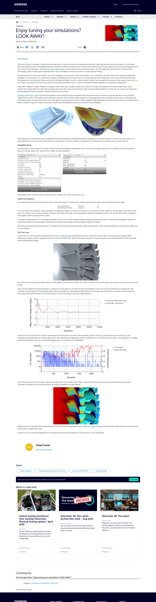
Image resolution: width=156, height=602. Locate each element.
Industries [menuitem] (44, 11)
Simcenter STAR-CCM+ (80, 471)
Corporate (106, 17)
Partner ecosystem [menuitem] (57, 11)
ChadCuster (24, 59)
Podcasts (73, 17)
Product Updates (26, 471)
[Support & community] (132, 4)
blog (116, 236)
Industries (60, 17)
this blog (92, 426)
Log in (115, 4)
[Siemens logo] (20, 4)
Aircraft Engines (101, 471)
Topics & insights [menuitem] (72, 11)
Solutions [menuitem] (34, 11)
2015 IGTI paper (66, 236)
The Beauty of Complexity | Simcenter (44, 583)
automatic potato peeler (51, 69)
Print (80, 47)
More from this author (44, 450)
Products (47, 17)
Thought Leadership (89, 17)
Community (118, 17)
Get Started (134, 479)
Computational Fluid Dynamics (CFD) (52, 471)
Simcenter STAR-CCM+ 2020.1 (28, 95)
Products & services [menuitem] (21, 11)
